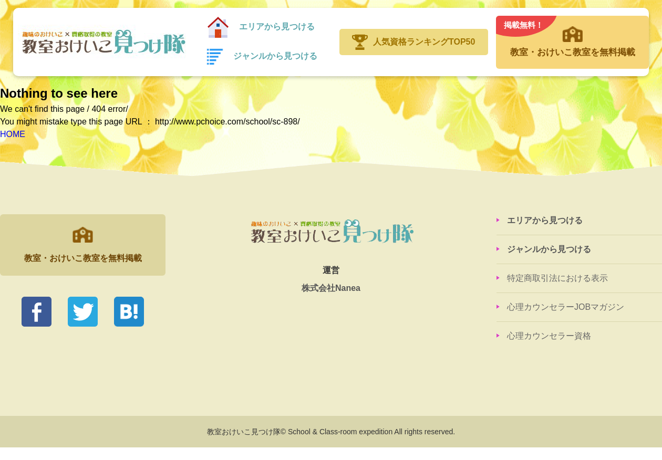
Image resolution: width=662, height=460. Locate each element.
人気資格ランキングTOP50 (424, 41)
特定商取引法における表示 (557, 278)
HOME (12, 134)
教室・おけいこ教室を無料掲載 (572, 37)
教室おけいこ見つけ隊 (102, 42)
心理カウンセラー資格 (549, 335)
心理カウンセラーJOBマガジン (565, 306)
